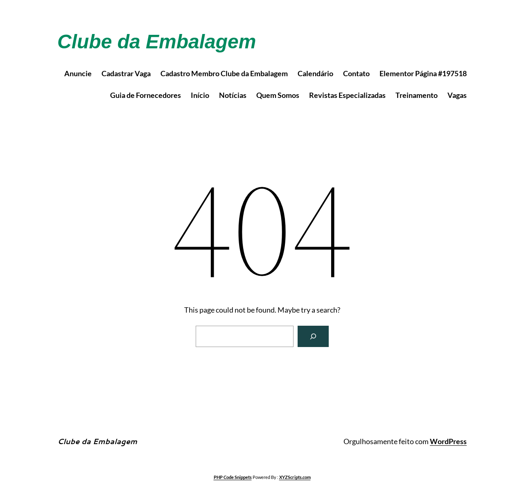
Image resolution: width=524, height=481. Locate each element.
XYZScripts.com (295, 477)
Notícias (232, 95)
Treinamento (416, 95)
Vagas (457, 95)
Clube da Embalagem (156, 41)
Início (200, 95)
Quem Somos (277, 95)
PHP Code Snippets (233, 477)
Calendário (315, 73)
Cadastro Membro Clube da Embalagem (224, 73)
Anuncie (78, 73)
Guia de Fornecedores (145, 95)
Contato (356, 73)
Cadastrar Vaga (126, 73)
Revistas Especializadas (347, 95)
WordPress (448, 441)
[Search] (313, 336)
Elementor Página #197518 (423, 73)
